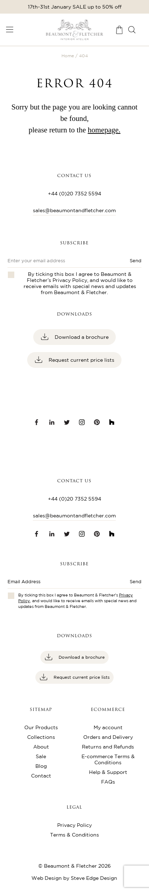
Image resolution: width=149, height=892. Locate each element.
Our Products (41, 727)
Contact (41, 776)
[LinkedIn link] (52, 422)
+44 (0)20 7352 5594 (74, 193)
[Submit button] (128, 584)
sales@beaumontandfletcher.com (74, 210)
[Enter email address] (61, 584)
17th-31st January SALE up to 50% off (74, 7)
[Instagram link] (82, 422)
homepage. (104, 130)
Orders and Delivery (108, 737)
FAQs (108, 782)
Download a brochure (81, 337)
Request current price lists (80, 360)
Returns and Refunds (108, 747)
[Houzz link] (112, 422)
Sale (41, 756)
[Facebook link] (37, 422)
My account (108, 727)
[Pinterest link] (97, 422)
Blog (41, 766)
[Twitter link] (67, 422)
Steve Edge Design (94, 878)
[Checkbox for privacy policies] (11, 595)
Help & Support (108, 772)
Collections (41, 737)
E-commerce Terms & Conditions (108, 759)
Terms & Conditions (74, 835)
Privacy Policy (70, 280)
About (41, 747)
